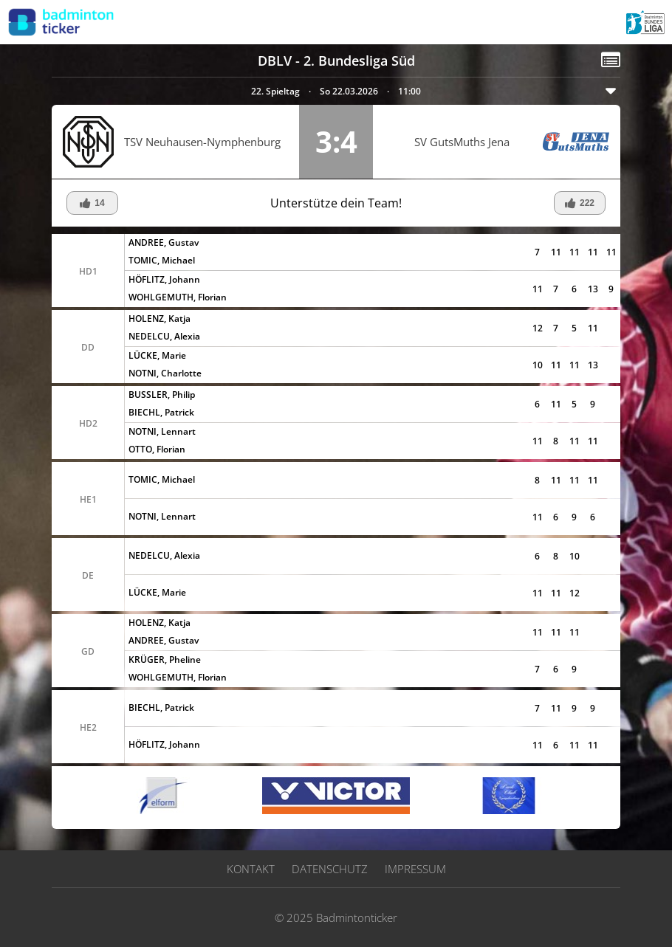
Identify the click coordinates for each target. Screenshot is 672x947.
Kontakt (251, 868)
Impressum (415, 868)
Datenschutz (330, 868)
